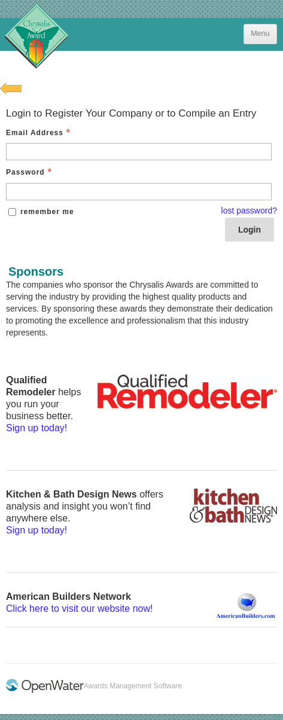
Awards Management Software (133, 686)
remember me (47, 212)
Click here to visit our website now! (79, 608)
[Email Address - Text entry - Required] (139, 151)
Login (249, 229)
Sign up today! (36, 428)
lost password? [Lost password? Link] (249, 210)
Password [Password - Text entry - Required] (30, 172)
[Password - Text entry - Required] (139, 191)
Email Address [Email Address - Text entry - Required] (39, 133)
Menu (260, 33)
